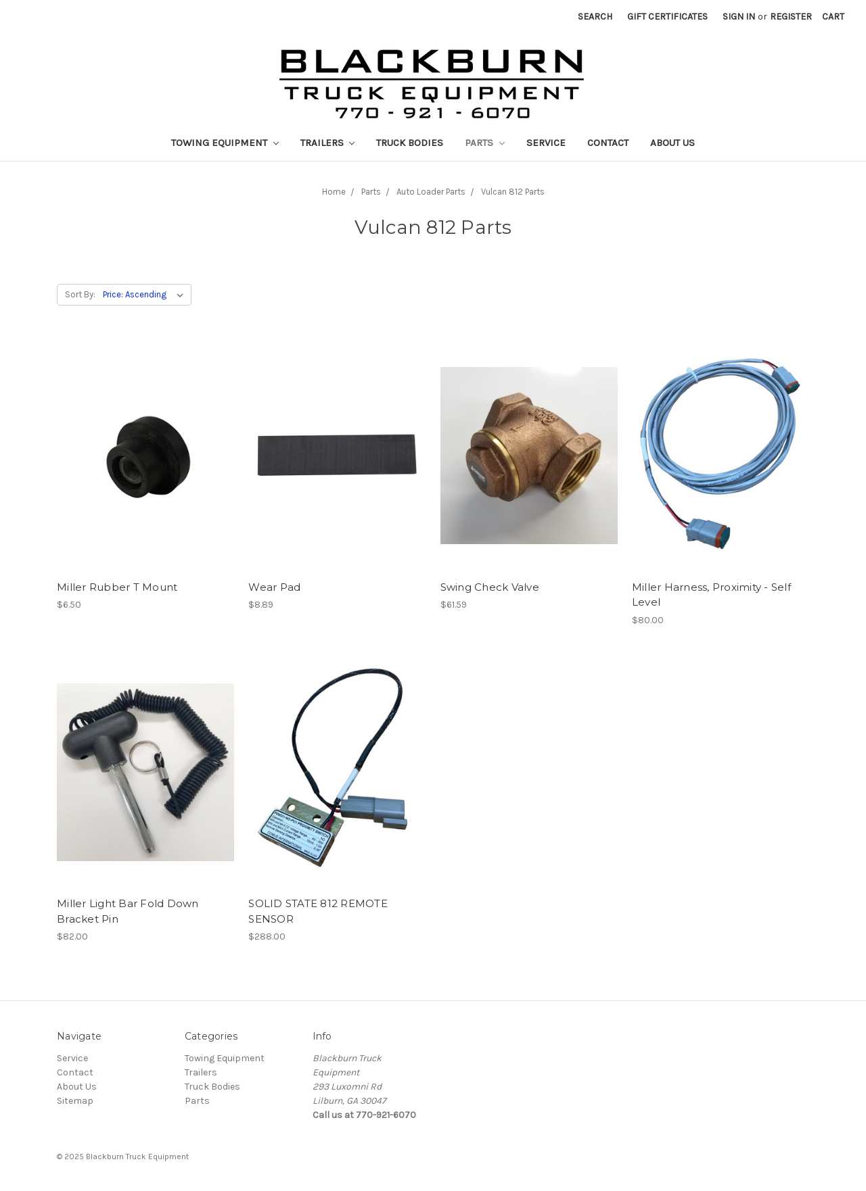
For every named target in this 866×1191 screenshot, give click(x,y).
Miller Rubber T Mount (117, 587)
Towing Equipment (225, 143)
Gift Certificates (667, 16)
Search (595, 16)
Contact (608, 143)
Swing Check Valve (489, 587)
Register (791, 16)
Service (546, 143)
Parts (485, 143)
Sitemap (75, 1101)
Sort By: (80, 294)
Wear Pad (274, 587)
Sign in (739, 16)
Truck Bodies (409, 143)
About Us (672, 143)
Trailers (327, 143)
